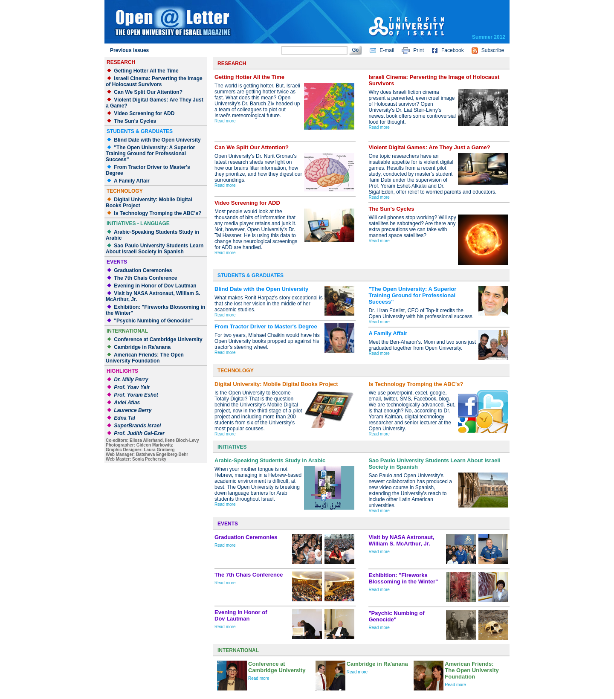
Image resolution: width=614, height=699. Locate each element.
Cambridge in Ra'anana (142, 347)
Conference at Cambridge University (158, 339)
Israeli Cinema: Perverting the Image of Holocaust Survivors (154, 81)
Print (418, 50)
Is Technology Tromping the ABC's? (157, 213)
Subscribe (492, 50)
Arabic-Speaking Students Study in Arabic (269, 460)
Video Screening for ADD (144, 113)
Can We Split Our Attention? (148, 92)
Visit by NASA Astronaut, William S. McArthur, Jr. (401, 540)
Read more (224, 121)
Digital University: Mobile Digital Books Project (276, 384)
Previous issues (129, 50)
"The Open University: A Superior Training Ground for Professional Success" (150, 153)
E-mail (386, 50)
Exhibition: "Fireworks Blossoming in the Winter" (403, 578)
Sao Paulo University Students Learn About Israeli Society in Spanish (154, 249)
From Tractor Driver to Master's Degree (265, 326)
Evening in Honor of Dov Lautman (155, 286)
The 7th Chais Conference (145, 278)
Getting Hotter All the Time (146, 71)
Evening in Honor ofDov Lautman (240, 615)
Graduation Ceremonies (143, 270)
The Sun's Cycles (135, 121)
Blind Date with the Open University (157, 140)
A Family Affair (132, 181)
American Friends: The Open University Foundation (145, 358)
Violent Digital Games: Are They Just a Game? (429, 147)
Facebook (452, 50)
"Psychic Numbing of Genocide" (153, 321)
